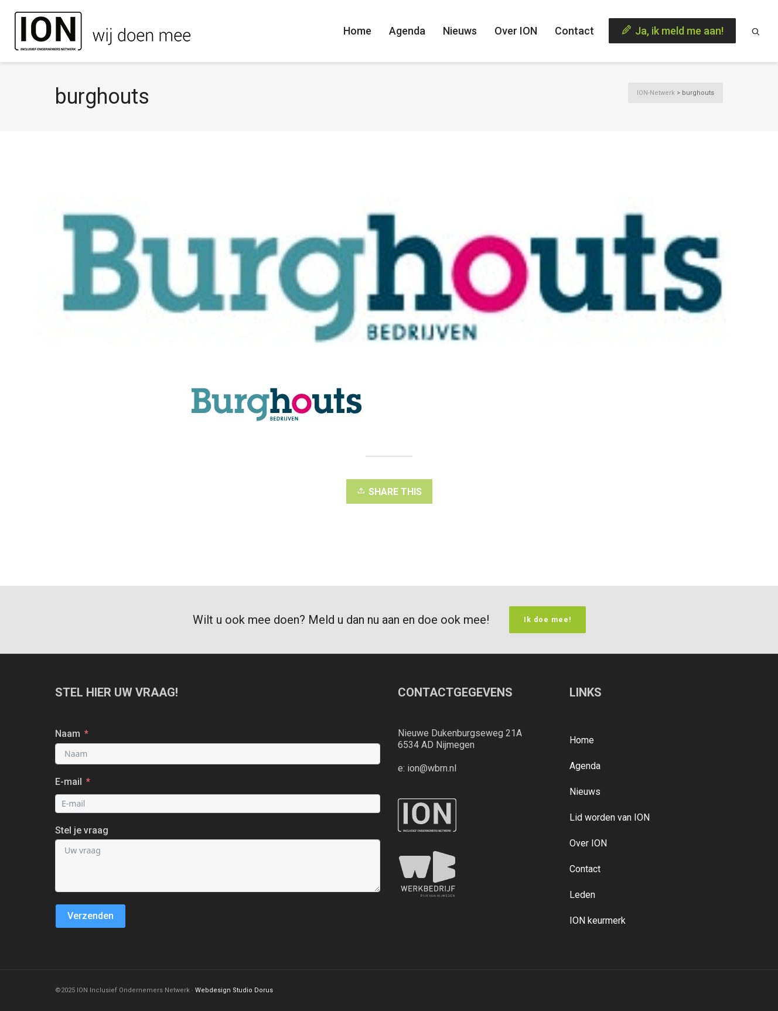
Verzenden (90, 915)
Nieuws (584, 791)
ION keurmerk (597, 920)
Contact (584, 869)
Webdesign (213, 990)
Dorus (263, 990)
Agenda (584, 765)
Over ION (588, 843)
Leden (582, 894)
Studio (242, 990)
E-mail (68, 781)
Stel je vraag (81, 830)
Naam (67, 733)
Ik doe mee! (547, 620)
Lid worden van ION (609, 817)
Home (581, 740)
